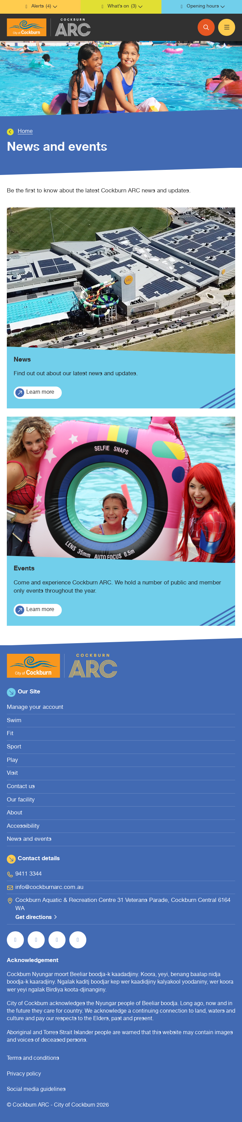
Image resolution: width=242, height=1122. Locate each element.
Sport (14, 747)
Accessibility (23, 826)
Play (12, 760)
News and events (29, 839)
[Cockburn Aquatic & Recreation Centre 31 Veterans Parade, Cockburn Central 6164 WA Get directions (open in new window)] (121, 909)
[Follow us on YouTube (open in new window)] (57, 939)
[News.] (121, 307)
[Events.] (121, 521)
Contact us (21, 787)
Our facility (21, 800)
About (14, 813)
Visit (12, 773)
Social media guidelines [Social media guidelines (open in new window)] (36, 1090)
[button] (40, 7)
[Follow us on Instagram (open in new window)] (36, 939)
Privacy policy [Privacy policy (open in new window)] (24, 1074)
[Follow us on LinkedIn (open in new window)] (77, 939)
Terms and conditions (33, 1059)
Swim (14, 721)
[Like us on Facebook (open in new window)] (15, 939)
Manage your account (35, 708)
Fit (10, 734)
